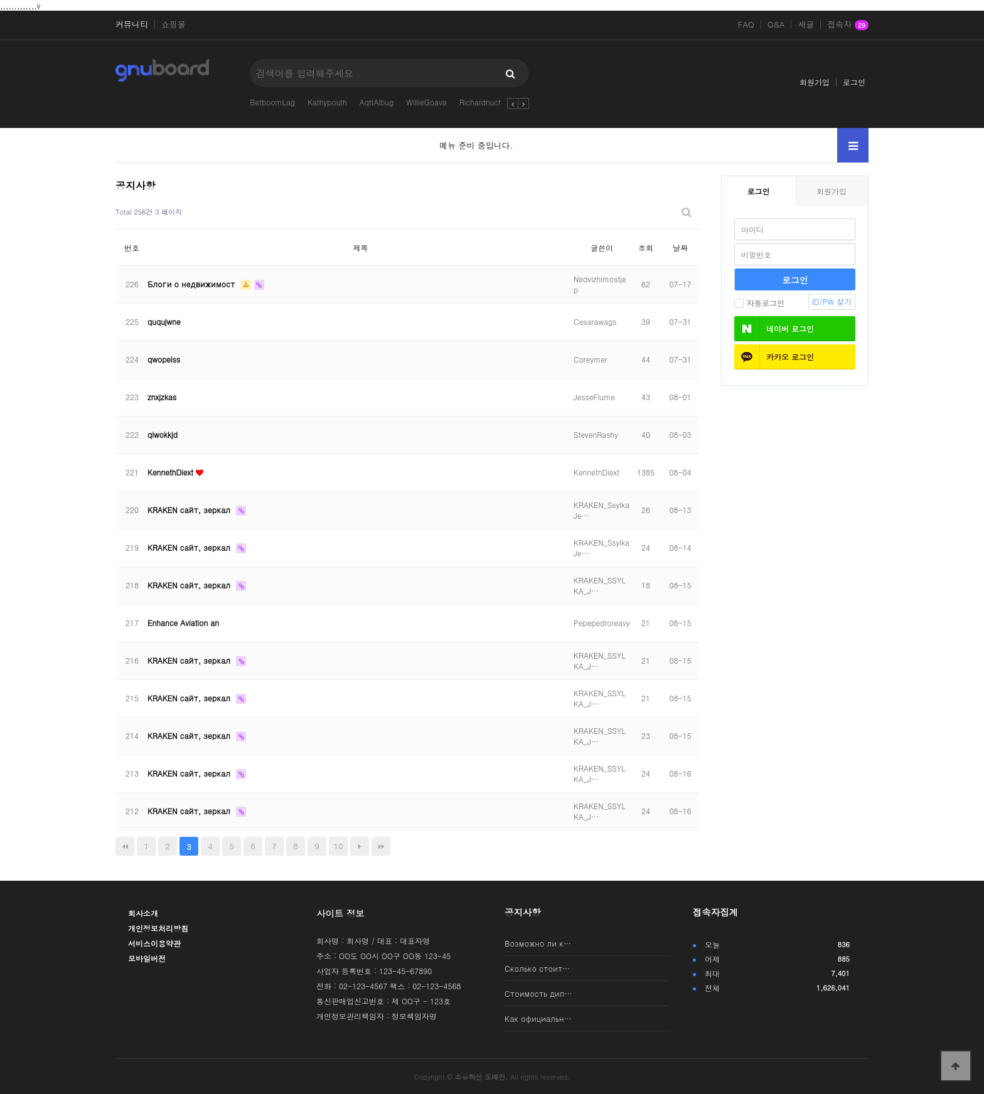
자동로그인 (759, 302)
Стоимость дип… (538, 993)
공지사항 (523, 912)
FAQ (746, 24)
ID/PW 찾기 (832, 301)
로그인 (854, 82)
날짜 (680, 247)
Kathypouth (327, 102)
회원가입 (815, 82)
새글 (806, 24)
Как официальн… (538, 1018)
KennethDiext (171, 472)
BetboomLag (272, 102)
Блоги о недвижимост (192, 284)
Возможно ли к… (538, 943)
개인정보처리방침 (158, 928)
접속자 (848, 25)
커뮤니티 (131, 24)
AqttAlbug (377, 102)
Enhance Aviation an (183, 622)
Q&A (776, 24)
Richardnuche (483, 102)
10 (338, 846)
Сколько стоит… (537, 968)
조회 (645, 247)
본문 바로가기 (0, 0)
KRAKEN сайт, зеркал (190, 509)
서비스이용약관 (154, 943)
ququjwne (164, 321)
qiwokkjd (162, 434)
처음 (124, 846)
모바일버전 (147, 958)
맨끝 (381, 846)
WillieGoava (426, 102)
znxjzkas (161, 396)
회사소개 (143, 913)
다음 (359, 846)
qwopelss (163, 359)
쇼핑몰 (173, 24)
